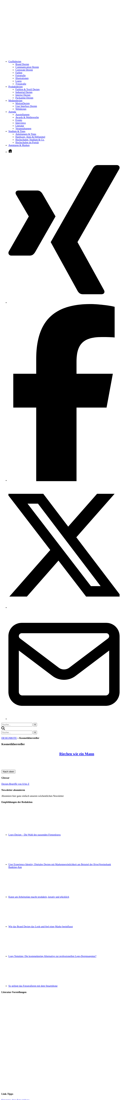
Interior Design (22, 95)
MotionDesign (22, 103)
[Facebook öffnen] (64, 480)
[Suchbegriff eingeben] (16, 724)
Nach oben (8, 771)
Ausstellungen (22, 114)
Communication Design (27, 67)
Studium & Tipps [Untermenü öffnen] (16, 131)
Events (18, 120)
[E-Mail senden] (64, 719)
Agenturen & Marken (19, 145)
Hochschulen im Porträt (27, 142)
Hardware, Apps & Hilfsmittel (30, 137)
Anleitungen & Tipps (25, 134)
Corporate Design (24, 70)
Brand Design (22, 64)
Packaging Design (24, 98)
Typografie (20, 84)
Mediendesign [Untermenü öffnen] (15, 100)
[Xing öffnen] (64, 302)
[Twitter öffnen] (64, 607)
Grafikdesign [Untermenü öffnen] (14, 61)
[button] (3, 729)
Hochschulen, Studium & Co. (29, 139)
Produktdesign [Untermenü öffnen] (15, 86)
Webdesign (20, 109)
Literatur (19, 125)
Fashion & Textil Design (27, 89)
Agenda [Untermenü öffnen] (12, 111)
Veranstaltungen (23, 128)
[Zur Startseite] (54, 56)
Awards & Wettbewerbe (27, 117)
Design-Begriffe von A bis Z (15, 784)
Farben (18, 72)
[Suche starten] (35, 724)
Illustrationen (22, 78)
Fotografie (20, 75)
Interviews (20, 123)
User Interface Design (26, 106)
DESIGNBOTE (9, 738)
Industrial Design (23, 92)
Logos (18, 81)
